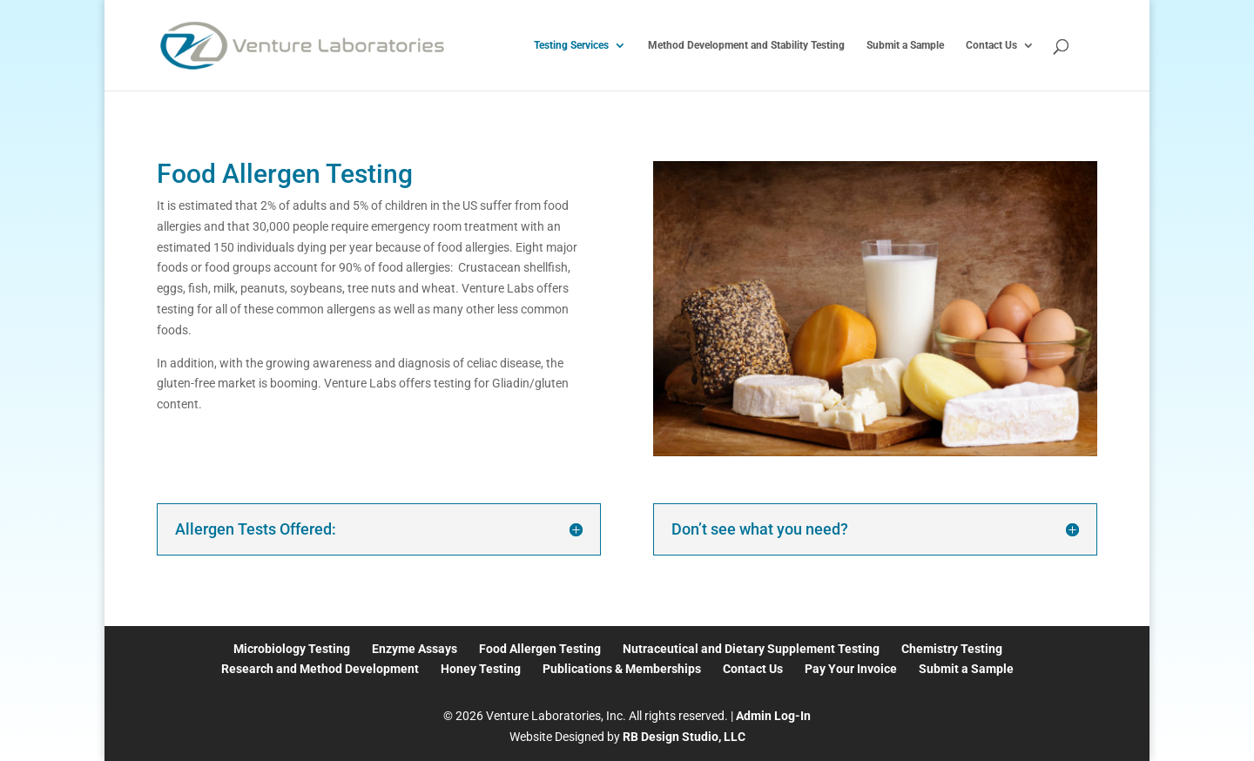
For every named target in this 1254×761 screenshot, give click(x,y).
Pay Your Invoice (851, 669)
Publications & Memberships (622, 669)
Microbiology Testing (291, 649)
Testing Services (571, 45)
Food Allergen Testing (540, 649)
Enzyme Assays (414, 649)
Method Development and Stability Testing (746, 45)
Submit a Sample (905, 45)
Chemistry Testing (951, 649)
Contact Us (991, 45)
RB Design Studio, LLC (684, 737)
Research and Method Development (320, 669)
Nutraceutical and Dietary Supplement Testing (751, 649)
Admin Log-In (773, 716)
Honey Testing (481, 669)
